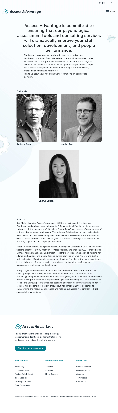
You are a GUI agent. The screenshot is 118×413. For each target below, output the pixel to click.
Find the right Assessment (30, 348)
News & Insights (83, 370)
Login (102, 3)
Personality (19, 366)
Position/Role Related (24, 374)
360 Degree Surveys (23, 381)
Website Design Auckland (87, 396)
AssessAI (49, 366)
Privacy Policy (54, 396)
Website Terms (64, 396)
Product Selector (83, 366)
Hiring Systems (51, 374)
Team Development (23, 385)
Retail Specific (21, 378)
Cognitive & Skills (22, 370)
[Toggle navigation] (110, 11)
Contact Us (81, 381)
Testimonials (81, 378)
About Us (80, 374)
